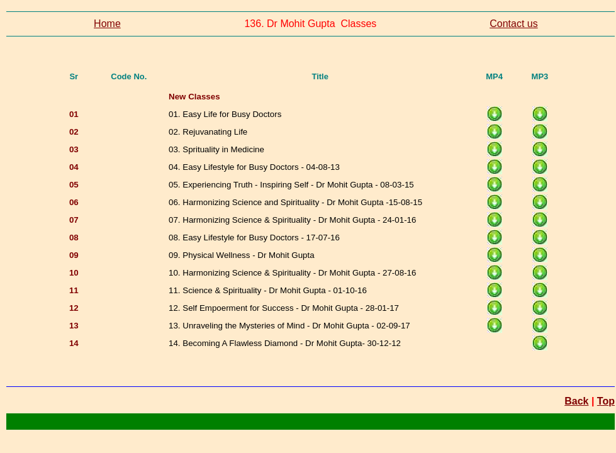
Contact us (513, 23)
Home (107, 23)
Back (576, 401)
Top (606, 401)
